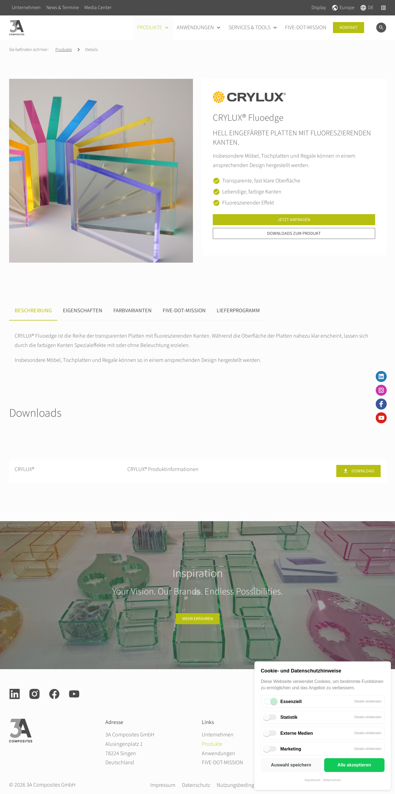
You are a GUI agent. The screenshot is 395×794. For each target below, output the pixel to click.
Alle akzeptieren (354, 765)
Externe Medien (296, 733)
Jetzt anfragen (294, 220)
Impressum (312, 780)
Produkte (63, 49)
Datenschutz (332, 780)
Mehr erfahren (197, 619)
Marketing (290, 749)
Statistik (288, 717)
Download (358, 471)
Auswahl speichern (291, 765)
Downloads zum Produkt (294, 233)
